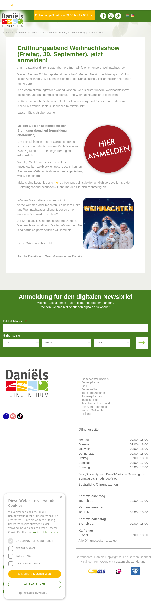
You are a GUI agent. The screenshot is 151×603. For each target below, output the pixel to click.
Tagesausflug (90, 399)
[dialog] (34, 546)
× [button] (60, 497)
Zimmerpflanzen (92, 396)
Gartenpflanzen (91, 382)
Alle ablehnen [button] (34, 584)
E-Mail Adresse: (15, 321)
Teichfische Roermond (96, 403)
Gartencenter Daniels (95, 379)
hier (56, 182)
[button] (34, 593)
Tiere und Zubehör (93, 393)
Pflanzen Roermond (94, 406)
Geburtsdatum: (13, 335)
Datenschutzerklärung (130, 561)
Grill (84, 386)
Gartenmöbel (90, 389)
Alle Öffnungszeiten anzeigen (98, 540)
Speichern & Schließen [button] (34, 574)
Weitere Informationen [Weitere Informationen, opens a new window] (46, 532)
